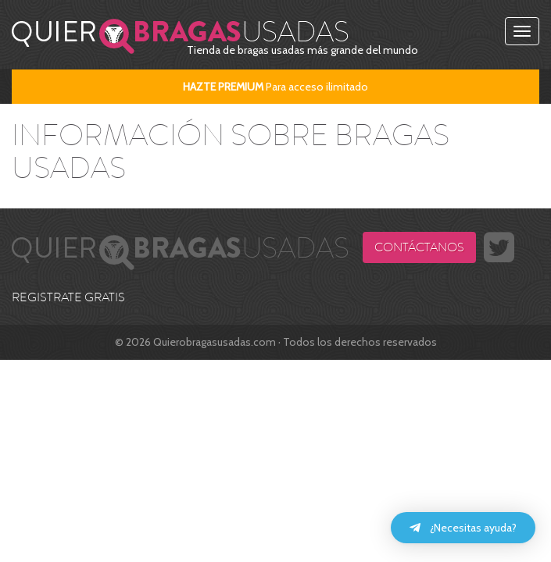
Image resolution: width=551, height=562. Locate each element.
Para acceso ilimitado (275, 87)
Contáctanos (419, 247)
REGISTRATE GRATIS (68, 297)
